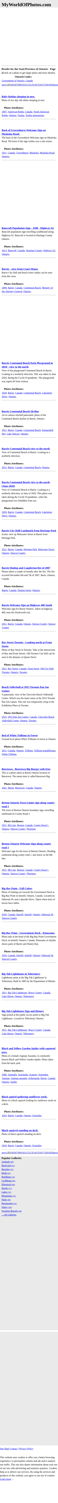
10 (23, 84)
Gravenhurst (22, 152)
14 (34, 84)
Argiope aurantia (19, 1078)
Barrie (11, 287)
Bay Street (13, 668)
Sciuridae (36, 1115)
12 (29, 84)
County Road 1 (41, 825)
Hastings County (34, 250)
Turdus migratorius (34, 115)
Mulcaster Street (46, 549)
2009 (4, 287)
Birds (6, 1173)
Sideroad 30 (47, 914)
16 (40, 84)
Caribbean (8, 1180)
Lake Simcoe (13, 434)
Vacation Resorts (12, 1211)
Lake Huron (7, 996)
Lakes (6, 1192)
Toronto (23, 672)
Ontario (12, 115)
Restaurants (9, 1203)
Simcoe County (17, 553)
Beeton (20, 825)
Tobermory (28, 996)
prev (4, 84)
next (56, 84)
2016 (4, 914)
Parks (6, 1199)
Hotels (7, 1188)
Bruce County (35, 992)
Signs (7, 1207)
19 (49, 84)
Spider (13, 1082)
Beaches (7, 1169)
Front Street (33, 668)
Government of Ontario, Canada (17, 80)
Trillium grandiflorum (44, 750)
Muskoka (33, 152)
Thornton (31, 829)
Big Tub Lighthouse (17, 992)
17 (43, 84)
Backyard (8, 1165)
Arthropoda (33, 1078)
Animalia (12, 1074)
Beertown (20, 788)
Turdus (21, 115)
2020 (4, 393)
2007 (4, 111)
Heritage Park (30, 549)
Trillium (29, 750)
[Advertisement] (28, 36)
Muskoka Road (47, 152)
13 (31, 84)
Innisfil (19, 914)
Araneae (33, 1074)
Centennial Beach (32, 287)
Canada (28, 111)
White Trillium (9, 754)
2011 (4, 152)
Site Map (4, 1448)
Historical (8, 1184)
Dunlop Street (24, 590)
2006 (4, 1074)
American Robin (16, 111)
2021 (4, 788)
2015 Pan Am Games (18, 717)
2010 (4, 1115)
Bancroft (12, 250)
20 (52, 84)
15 (37, 84)
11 (26, 84)
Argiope (6, 1078)
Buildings (8, 1177)
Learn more (5, 1479)
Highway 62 (49, 250)
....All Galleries (9, 1214)
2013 (4, 250)
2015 (4, 717)
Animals (8, 1161)
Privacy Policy (26, 1448)
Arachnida (23, 1074)
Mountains (9, 1196)
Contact (13, 1448)
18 (46, 84)
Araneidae (43, 1074)
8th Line (12, 825)
